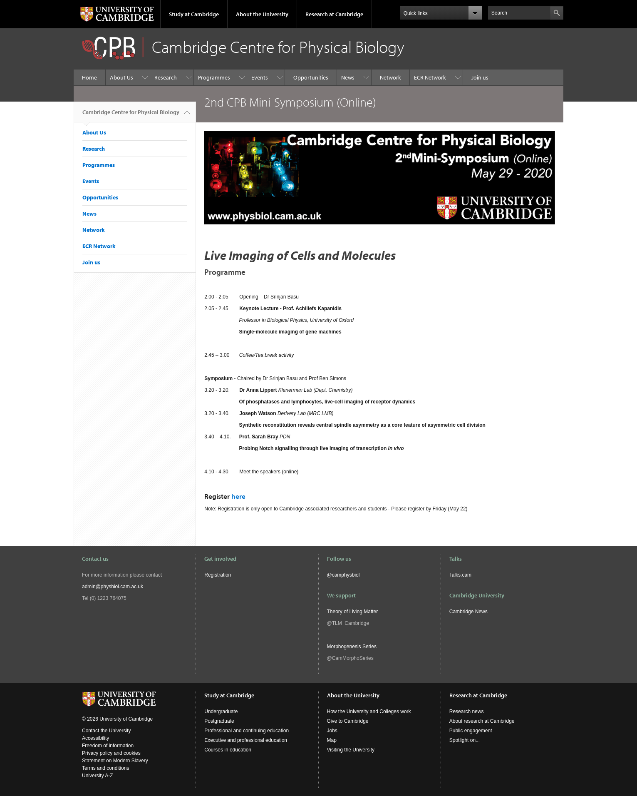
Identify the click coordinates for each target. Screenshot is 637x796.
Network (390, 77)
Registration (217, 575)
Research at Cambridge (334, 14)
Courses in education (227, 750)
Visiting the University (351, 750)
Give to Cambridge (348, 721)
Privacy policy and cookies (111, 753)
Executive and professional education (245, 740)
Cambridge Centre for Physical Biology (130, 115)
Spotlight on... (464, 740)
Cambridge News (468, 611)
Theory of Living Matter (352, 611)
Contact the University (106, 731)
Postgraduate (219, 721)
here (238, 496)
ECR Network (430, 77)
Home (89, 77)
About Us (121, 77)
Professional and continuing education (246, 731)
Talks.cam (460, 575)
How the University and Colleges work (369, 711)
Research (165, 77)
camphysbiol (346, 575)
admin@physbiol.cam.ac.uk (112, 587)
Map (332, 740)
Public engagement (470, 731)
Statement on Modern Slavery (115, 761)
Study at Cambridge (194, 14)
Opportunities (310, 77)
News (347, 77)
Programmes (214, 77)
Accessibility (95, 738)
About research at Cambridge (482, 721)
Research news (466, 711)
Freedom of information (108, 746)
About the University (262, 14)
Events (259, 77)
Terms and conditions (105, 768)
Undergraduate (221, 711)
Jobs (332, 731)
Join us (479, 77)
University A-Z (97, 776)
